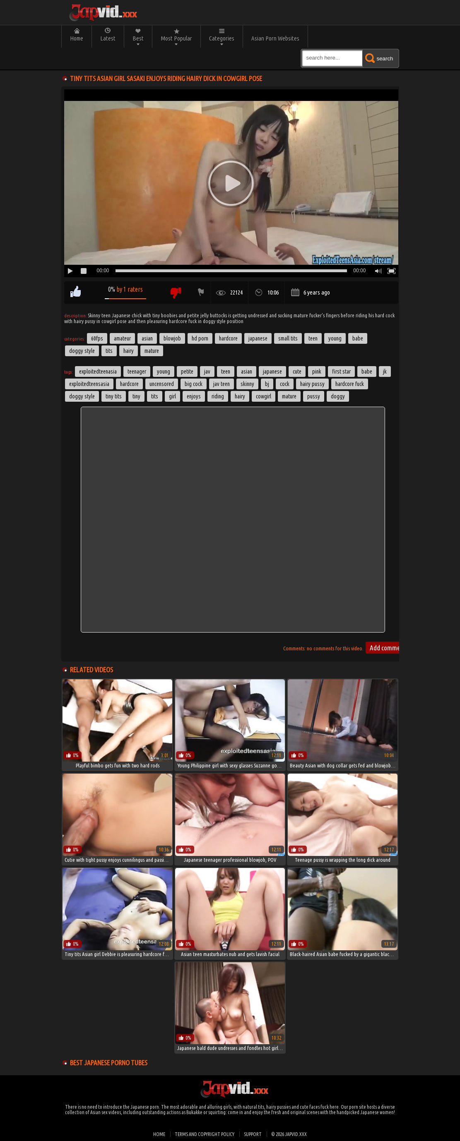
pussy (313, 396)
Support (253, 1134)
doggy (338, 396)
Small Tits (288, 338)
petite (187, 371)
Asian (147, 338)
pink (316, 371)
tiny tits (114, 396)
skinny (247, 384)
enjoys (194, 396)
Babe (357, 338)
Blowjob (172, 338)
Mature (152, 351)
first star (341, 371)
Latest (108, 38)
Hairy (128, 351)
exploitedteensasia (89, 384)
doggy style (82, 396)
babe (366, 371)
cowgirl (263, 396)
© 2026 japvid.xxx (289, 1134)
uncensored (161, 384)
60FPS (97, 338)
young (163, 371)
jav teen (221, 384)
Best (138, 38)
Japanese (257, 338)
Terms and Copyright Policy (204, 1134)
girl (172, 396)
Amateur (122, 338)
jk (385, 371)
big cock (193, 384)
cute (297, 371)
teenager (137, 371)
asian (246, 371)
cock (284, 384)
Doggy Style (82, 351)
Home (76, 38)
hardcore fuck (349, 384)
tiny (136, 396)
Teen (313, 338)
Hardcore (228, 338)
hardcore (129, 384)
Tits (109, 351)
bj (267, 384)
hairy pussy (312, 384)
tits (154, 396)
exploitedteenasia (98, 371)
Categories (221, 38)
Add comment (387, 648)
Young (335, 338)
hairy (240, 396)
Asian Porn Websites (275, 38)
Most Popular (176, 38)
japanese (272, 371)
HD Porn (200, 338)
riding (218, 396)
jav (207, 371)
